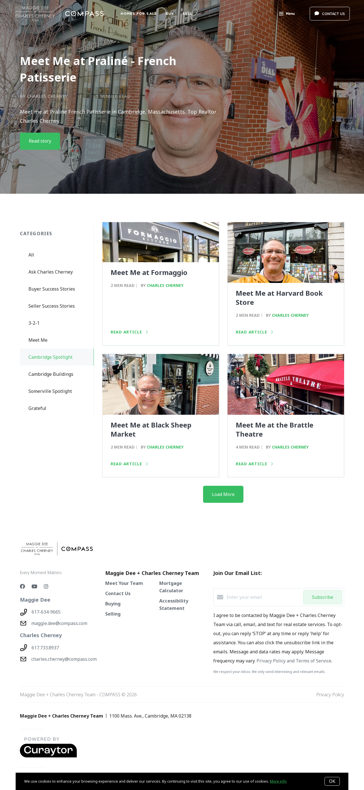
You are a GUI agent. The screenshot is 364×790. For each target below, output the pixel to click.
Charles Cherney (165, 285)
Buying (113, 604)
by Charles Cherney (44, 96)
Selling (113, 614)
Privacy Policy (330, 694)
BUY (170, 13)
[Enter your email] (263, 597)
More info (278, 781)
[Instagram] (46, 586)
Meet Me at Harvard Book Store (279, 297)
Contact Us (118, 593)
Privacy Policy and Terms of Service (294, 661)
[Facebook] (22, 586)
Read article (129, 332)
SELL (187, 13)
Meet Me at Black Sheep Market (151, 429)
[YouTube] (34, 586)
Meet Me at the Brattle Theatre (274, 429)
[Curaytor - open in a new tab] (48, 756)
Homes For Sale (139, 13)
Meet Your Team (124, 583)
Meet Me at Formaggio (149, 272)
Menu (286, 14)
